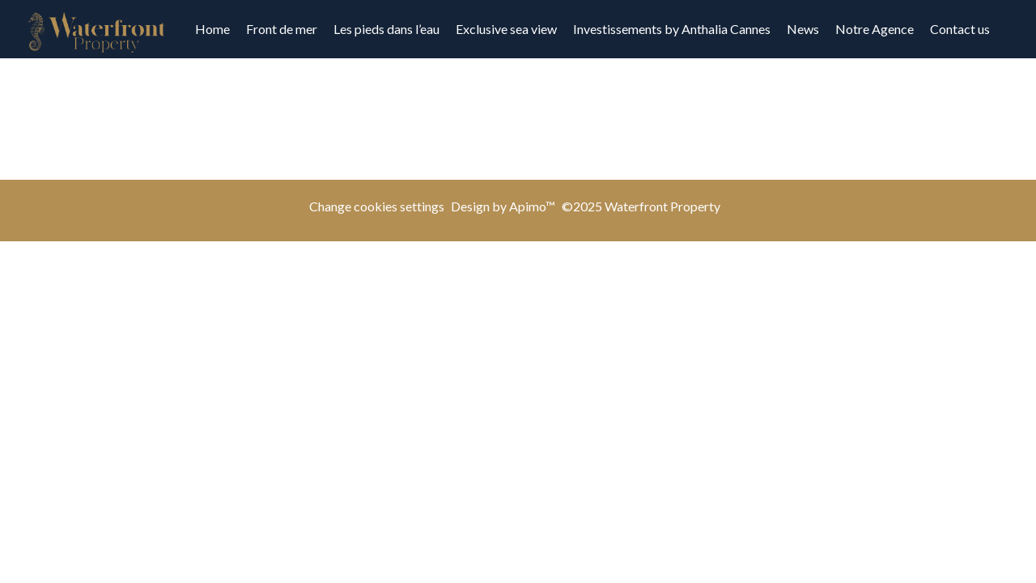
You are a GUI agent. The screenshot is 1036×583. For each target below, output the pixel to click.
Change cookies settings (376, 206)
